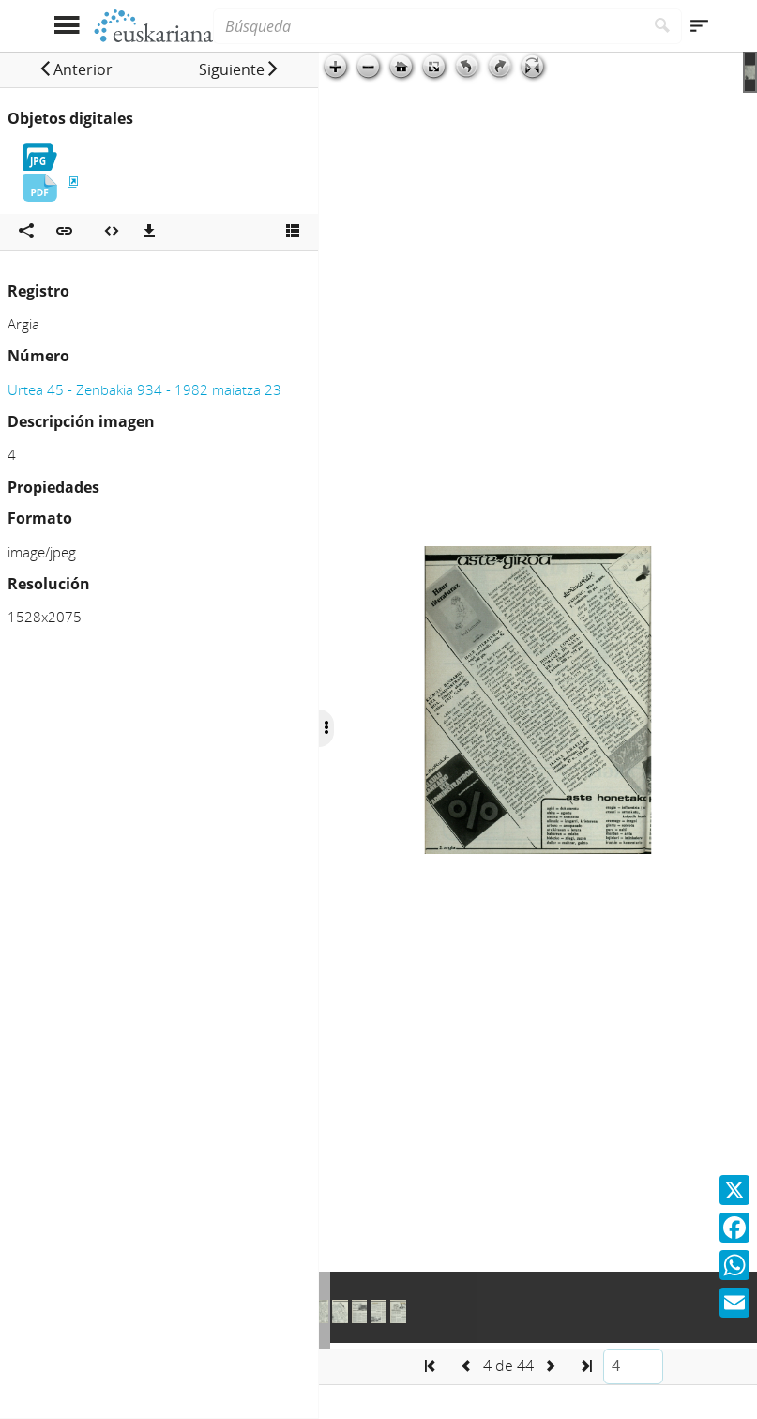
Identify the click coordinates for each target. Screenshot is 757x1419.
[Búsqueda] (428, 26)
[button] (75, 69)
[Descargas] (149, 232)
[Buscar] (662, 26)
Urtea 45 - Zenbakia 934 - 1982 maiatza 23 (144, 389)
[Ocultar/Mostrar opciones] (326, 728)
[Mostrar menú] (67, 26)
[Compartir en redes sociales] (26, 232)
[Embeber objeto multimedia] (111, 232)
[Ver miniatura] (292, 232)
